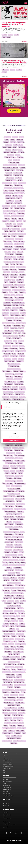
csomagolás (14, 621)
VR (16, 623)
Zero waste (6, 310)
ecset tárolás (18, 547)
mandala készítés (7, 740)
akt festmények (10, 501)
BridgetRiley (19, 254)
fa (24, 221)
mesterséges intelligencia (9, 631)
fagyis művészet (9, 524)
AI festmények (21, 631)
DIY (11, 208)
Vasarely (6, 211)
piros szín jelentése (19, 682)
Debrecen (6, 805)
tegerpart (13, 720)
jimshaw (20, 223)
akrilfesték (21, 664)
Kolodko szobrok (10, 667)
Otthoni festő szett (9, 825)
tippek (15, 259)
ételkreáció (10, 544)
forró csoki (7, 552)
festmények (8, 144)
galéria (11, 562)
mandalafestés (17, 567)
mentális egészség (10, 481)
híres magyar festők (18, 537)
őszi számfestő (21, 697)
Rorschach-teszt (8, 297)
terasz (5, 725)
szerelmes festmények (10, 707)
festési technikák (20, 323)
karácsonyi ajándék (19, 460)
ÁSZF (4, 783)
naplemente (22, 613)
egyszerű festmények (9, 511)
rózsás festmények (8, 498)
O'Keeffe (12, 628)
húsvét (22, 272)
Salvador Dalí (9, 203)
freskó (12, 470)
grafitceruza (15, 580)
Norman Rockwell (10, 198)
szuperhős (22, 274)
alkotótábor (21, 725)
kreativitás (20, 157)
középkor (5, 712)
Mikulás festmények (14, 366)
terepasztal (20, 646)
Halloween (19, 700)
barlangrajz (20, 588)
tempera (6, 470)
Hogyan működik (8, 764)
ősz (17, 318)
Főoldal (5, 756)
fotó (24, 733)
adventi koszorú (10, 674)
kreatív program (20, 565)
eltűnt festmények (20, 585)
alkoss (14, 147)
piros (15, 333)
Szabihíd (8, 307)
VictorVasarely (9, 254)
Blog (4, 770)
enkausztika (6, 468)
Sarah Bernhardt (19, 246)
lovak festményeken (18, 715)
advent (12, 623)
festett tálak (9, 376)
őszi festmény (11, 697)
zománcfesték (20, 470)
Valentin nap (6, 636)
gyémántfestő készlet (9, 496)
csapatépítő (8, 537)
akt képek (19, 501)
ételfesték (22, 386)
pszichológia (15, 272)
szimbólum (21, 641)
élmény (7, 618)
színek (13, 295)
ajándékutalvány (7, 371)
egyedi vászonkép (20, 689)
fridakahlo (5, 221)
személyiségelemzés (10, 381)
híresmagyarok (14, 211)
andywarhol (12, 213)
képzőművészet (18, 172)
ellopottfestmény (18, 188)
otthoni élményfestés (10, 608)
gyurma (14, 590)
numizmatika (13, 712)
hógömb (6, 623)
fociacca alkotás (10, 506)
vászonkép (17, 687)
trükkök (21, 259)
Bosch (17, 572)
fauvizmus (22, 396)
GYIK (4, 772)
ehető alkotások (9, 534)
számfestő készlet (17, 549)
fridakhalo (18, 177)
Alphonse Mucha (9, 246)
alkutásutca (10, 379)
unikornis (22, 167)
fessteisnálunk (8, 185)
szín (15, 641)
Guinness (15, 305)
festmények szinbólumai (10, 664)
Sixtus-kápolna (20, 730)
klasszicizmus (6, 669)
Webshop (6, 758)
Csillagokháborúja (19, 284)
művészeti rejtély (8, 193)
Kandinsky (13, 577)
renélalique (6, 267)
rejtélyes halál (17, 514)
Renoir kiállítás (21, 669)
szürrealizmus (16, 325)
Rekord (22, 305)
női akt (6, 328)
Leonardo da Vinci (7, 249)
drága (6, 231)
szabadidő (21, 165)
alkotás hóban (6, 386)
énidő (15, 292)
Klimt (3, 600)
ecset (15, 340)
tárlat (23, 656)
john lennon (7, 358)
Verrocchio (13, 519)
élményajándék (18, 376)
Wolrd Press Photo (19, 610)
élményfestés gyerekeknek (14, 738)
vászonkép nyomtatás (8, 689)
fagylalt (9, 521)
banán (10, 654)
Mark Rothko (19, 475)
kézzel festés (20, 361)
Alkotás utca (14, 328)
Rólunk (5, 779)
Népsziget (9, 320)
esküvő (12, 267)
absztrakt (20, 251)
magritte (14, 218)
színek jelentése (19, 330)
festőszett (20, 608)
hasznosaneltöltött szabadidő (10, 167)
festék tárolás (9, 547)
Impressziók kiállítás (11, 180)
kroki (7, 264)
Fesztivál (23, 312)
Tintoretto (6, 577)
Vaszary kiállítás (8, 641)
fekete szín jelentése (20, 684)
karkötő (14, 735)
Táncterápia (19, 300)
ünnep (21, 621)
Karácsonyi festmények (14, 363)
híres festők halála (7, 509)
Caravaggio (20, 511)
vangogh (6, 142)
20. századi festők (9, 595)
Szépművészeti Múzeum (9, 575)
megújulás (5, 292)
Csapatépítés (7, 768)
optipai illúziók (21, 590)
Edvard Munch (20, 503)
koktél (6, 720)
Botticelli (20, 519)
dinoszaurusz (19, 649)
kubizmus (23, 249)
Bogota (23, 562)
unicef (13, 353)
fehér (10, 335)
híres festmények (19, 193)
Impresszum (6, 785)
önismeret (6, 272)
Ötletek (7, 295)
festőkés (21, 340)
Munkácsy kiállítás (8, 702)
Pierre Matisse (19, 534)
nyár (12, 318)
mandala (9, 567)
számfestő (20, 618)
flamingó (20, 720)
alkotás (21, 137)
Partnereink (7, 815)
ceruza (21, 580)
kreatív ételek (9, 458)
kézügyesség (7, 261)
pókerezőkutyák (20, 190)
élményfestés (10, 177)
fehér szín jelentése (7, 684)
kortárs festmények (9, 633)
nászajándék (13, 269)
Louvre (21, 695)
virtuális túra (7, 399)
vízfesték (6, 465)
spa (14, 723)
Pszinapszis (22, 292)
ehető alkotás (19, 542)
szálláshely (14, 743)
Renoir (13, 669)
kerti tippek (5, 312)
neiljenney (9, 226)
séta (13, 170)
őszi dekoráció (13, 348)
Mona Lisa (21, 335)
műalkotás (10, 154)
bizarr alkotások (9, 450)
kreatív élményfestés (9, 503)
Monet (14, 149)
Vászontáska (14, 310)
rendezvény (21, 353)
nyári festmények (18, 717)
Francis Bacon (19, 595)
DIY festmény (14, 356)
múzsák (13, 205)
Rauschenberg (10, 453)
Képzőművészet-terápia (18, 302)
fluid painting (7, 325)
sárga (15, 335)
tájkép (5, 560)
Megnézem (14, 110)
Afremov (8, 149)
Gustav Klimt (18, 203)
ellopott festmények (8, 585)
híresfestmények (18, 144)
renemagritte (17, 226)
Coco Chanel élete (8, 391)
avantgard (7, 251)
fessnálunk (21, 152)
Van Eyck (16, 249)
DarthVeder (12, 282)
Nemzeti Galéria (20, 639)
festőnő (5, 644)
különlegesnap (6, 289)
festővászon (6, 389)
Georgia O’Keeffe (18, 244)
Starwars (6, 287)
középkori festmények (13, 661)
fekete (5, 335)
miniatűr (13, 646)
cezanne (21, 218)
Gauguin (22, 560)
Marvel (6, 277)
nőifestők (21, 236)
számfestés (8, 549)
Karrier (5, 791)
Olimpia (6, 695)
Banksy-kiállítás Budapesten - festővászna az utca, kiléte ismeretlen (13, 24)
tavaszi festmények (7, 483)
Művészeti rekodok (17, 307)
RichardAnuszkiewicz (10, 256)
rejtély (17, 351)
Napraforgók (19, 506)
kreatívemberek (7, 147)
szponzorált (22, 712)
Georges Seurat (20, 516)
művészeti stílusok (16, 486)
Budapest (6, 803)
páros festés (22, 636)
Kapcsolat (6, 793)
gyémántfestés (20, 491)
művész (15, 233)
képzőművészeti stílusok (14, 488)
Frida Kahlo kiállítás (14, 162)
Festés (5, 817)
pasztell (20, 463)
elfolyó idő (7, 236)
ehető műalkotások (19, 455)
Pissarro (13, 659)
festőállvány (7, 346)
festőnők (14, 236)
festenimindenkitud (20, 208)
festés (6, 139)
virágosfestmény (7, 183)
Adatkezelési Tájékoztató (7, 788)
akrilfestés (11, 730)
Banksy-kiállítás (6, 37)
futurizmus (6, 396)
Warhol (22, 447)
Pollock (23, 557)
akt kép (7, 621)
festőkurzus (22, 147)
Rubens (14, 358)
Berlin (5, 639)
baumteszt (8, 223)
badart (23, 228)
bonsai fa (12, 588)
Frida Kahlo (16, 160)
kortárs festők (7, 598)
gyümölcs (19, 221)
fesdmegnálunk (19, 185)
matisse (12, 221)
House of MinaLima (18, 651)
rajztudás (15, 261)
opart (14, 251)
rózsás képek (20, 496)
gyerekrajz (6, 659)
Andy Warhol (6, 205)
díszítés (21, 552)
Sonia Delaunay (7, 241)
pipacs (12, 626)
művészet (7, 170)
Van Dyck (21, 358)
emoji (17, 600)
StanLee (21, 277)
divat (8, 486)
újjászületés (16, 289)
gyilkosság (9, 514)
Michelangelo (18, 458)
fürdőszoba (20, 723)
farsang (14, 554)
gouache (13, 465)
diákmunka (7, 715)
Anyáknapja (14, 287)
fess (11, 292)
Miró (18, 616)
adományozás (20, 213)
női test (21, 328)
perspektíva (20, 170)
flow (23, 616)
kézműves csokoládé (19, 598)
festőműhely (22, 183)
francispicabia (6, 228)
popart (5, 213)
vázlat (21, 261)
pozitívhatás (20, 139)
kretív (15, 183)
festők (20, 149)
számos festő (21, 659)
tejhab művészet (8, 455)
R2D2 (6, 282)
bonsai (6, 588)
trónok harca (20, 279)
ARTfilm (23, 351)
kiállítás (4, 34)
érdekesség (10, 600)
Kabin (21, 318)
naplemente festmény (9, 616)
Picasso (15, 195)
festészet (15, 137)
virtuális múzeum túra (18, 399)
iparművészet (6, 710)
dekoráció (5, 274)
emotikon (23, 600)
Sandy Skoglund (10, 475)
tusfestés (22, 468)
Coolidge (11, 190)
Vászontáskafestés (15, 315)
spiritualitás (17, 733)
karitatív (7, 218)
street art (19, 69)
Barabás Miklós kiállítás (19, 672)
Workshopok (7, 762)
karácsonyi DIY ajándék (19, 371)
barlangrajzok (6, 590)
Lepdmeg (21, 287)
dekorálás (14, 552)
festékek (15, 346)
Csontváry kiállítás (20, 644)
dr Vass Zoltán (8, 384)
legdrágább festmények (10, 152)
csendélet (7, 593)
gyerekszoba (8, 717)
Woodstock (5, 315)
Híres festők (7, 819)
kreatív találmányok (9, 491)
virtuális (22, 623)
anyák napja (6, 692)
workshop (19, 674)
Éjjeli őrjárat (6, 728)
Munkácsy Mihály (19, 702)
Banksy (10, 34)
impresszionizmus (18, 175)
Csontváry (5, 208)
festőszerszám (9, 343)
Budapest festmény (10, 700)
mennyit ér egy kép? (10, 157)
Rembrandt (18, 200)
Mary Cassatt (19, 239)
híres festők (7, 447)
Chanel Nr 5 (22, 389)
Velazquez (8, 195)
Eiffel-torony (14, 695)
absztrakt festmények (17, 593)
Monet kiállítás (21, 205)
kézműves (5, 269)
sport (4, 697)
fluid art (19, 677)
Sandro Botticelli (9, 330)
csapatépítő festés (18, 603)
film (13, 279)
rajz (14, 223)
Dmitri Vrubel (10, 200)
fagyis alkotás (17, 521)
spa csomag (19, 374)
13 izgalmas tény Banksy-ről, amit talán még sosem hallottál (14, 61)
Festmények (6, 827)
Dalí (10, 233)
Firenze (17, 562)
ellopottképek (8, 188)
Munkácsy (6, 580)
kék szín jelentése (7, 679)
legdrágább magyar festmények (14, 539)
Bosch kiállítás (21, 575)
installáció (16, 654)
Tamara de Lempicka (19, 241)
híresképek (12, 231)
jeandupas (19, 264)
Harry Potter (8, 651)
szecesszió (20, 231)
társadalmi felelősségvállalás (11, 532)
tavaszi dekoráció (9, 649)
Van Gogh (19, 481)
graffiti (16, 34)
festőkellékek (8, 340)
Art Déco (6, 348)
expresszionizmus (19, 391)
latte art (19, 453)
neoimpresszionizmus (19, 509)
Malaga (5, 565)
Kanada (6, 646)
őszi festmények (8, 610)
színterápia (19, 295)
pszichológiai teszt (19, 297)
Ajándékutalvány (8, 766)
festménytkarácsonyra (17, 216)
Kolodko (10, 582)
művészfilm (7, 353)
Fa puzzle (6, 821)
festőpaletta (19, 343)
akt (23, 325)
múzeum (5, 562)
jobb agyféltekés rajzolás (18, 710)
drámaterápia (7, 305)
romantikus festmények (19, 740)
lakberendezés (13, 274)
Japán (23, 728)
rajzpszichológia (19, 384)
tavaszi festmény (13, 560)
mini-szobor (17, 582)
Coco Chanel (14, 389)
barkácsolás (8, 723)
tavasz (23, 289)
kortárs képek (20, 633)
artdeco (13, 264)
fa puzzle (11, 565)
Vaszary (11, 639)
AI (17, 628)
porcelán (21, 707)
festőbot (21, 346)
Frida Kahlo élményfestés (10, 165)
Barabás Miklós (7, 672)
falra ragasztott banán (14, 705)
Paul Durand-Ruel (14, 529)
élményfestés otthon (11, 463)
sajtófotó (5, 613)
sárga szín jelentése (20, 679)
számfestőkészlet (20, 626)
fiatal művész (9, 526)
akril (5, 730)
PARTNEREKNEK (7, 781)
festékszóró (14, 468)
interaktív (5, 626)
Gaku (22, 532)
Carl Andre (9, 478)
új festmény (19, 667)
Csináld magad (14, 312)
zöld (19, 333)
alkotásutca (5, 69)
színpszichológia (7, 333)
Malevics (19, 198)
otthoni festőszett (7, 460)
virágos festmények (9, 516)
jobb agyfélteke (9, 570)
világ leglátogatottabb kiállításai (11, 656)
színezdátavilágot (8, 284)
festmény (13, 142)
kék (24, 333)
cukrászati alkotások (20, 483)
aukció (6, 519)
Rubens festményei (9, 361)
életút (5, 190)
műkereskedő (18, 526)
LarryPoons (20, 256)
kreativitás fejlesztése (8, 323)
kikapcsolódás (17, 320)
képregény (7, 279)
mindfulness (22, 269)
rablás (7, 735)
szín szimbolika (8, 682)
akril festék (18, 544)
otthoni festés (9, 445)
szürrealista (22, 233)
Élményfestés (7, 760)
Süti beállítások (8, 795)
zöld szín (10, 687)
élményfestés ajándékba (14, 368)
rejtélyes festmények (8, 351)
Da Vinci (9, 338)
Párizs (23, 692)
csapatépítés (8, 603)
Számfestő (6, 823)
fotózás (8, 554)
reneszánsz (11, 572)
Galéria (5, 813)
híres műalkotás (17, 338)
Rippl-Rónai (21, 577)
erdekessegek (15, 228)
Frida (10, 160)
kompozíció (9, 172)
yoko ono (22, 356)
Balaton (7, 318)
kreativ (12, 139)
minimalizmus (17, 478)
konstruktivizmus (19, 394)
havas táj (14, 386)
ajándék (13, 618)
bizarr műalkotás (19, 450)
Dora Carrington (9, 542)
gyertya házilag (10, 374)
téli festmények (11, 677)
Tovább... (24, 41)
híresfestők (21, 142)
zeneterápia (7, 302)
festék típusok (20, 465)
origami (13, 728)
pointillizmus (14, 396)
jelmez (20, 554)
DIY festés (6, 356)
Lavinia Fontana (9, 239)
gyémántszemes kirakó (14, 493)
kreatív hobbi (18, 445)
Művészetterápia (10, 300)
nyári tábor (12, 725)
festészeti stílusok (8, 394)
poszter (4, 233)
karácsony (7, 216)
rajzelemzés (18, 379)
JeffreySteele (8, 259)
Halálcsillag (20, 282)
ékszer (19, 735)
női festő (11, 644)
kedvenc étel (16, 557)
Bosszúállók (14, 277)
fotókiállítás (13, 613)
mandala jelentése (7, 733)
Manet (20, 195)
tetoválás (22, 348)
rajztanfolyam (19, 570)
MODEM (20, 180)
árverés (18, 154)
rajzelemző (20, 381)
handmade (22, 310)
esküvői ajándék (21, 267)
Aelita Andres (19, 524)
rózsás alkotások (20, 498)
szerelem (14, 636)
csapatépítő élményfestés (13, 605)
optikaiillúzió (8, 175)
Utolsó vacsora (6, 557)
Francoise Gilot (8, 244)
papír (18, 728)
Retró (23, 315)
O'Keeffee (15, 447)
